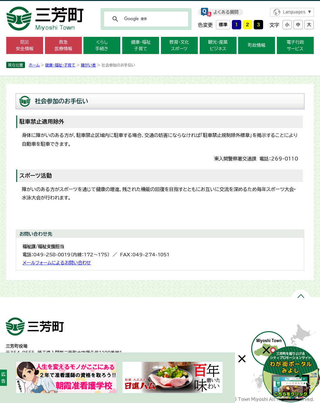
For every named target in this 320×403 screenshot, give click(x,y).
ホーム (34, 65)
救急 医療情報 (63, 45)
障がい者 (88, 65)
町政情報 (256, 45)
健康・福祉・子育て (60, 65)
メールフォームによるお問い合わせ (56, 262)
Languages (294, 12)
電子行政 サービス (295, 45)
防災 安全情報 (24, 45)
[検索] (145, 19)
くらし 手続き (101, 45)
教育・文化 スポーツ (179, 45)
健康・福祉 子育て (141, 45)
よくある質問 (225, 12)
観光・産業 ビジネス (218, 45)
